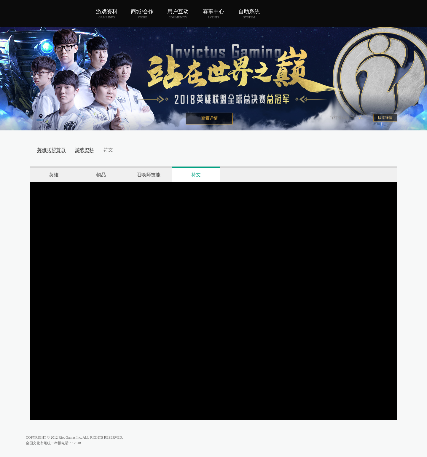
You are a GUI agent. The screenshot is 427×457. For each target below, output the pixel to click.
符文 (196, 174)
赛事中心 (213, 14)
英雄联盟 (58, 16)
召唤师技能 (148, 174)
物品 (101, 174)
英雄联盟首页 (51, 149)
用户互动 (178, 14)
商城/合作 (142, 14)
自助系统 (249, 14)
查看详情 (209, 118)
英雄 (53, 174)
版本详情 (385, 118)
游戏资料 (107, 14)
